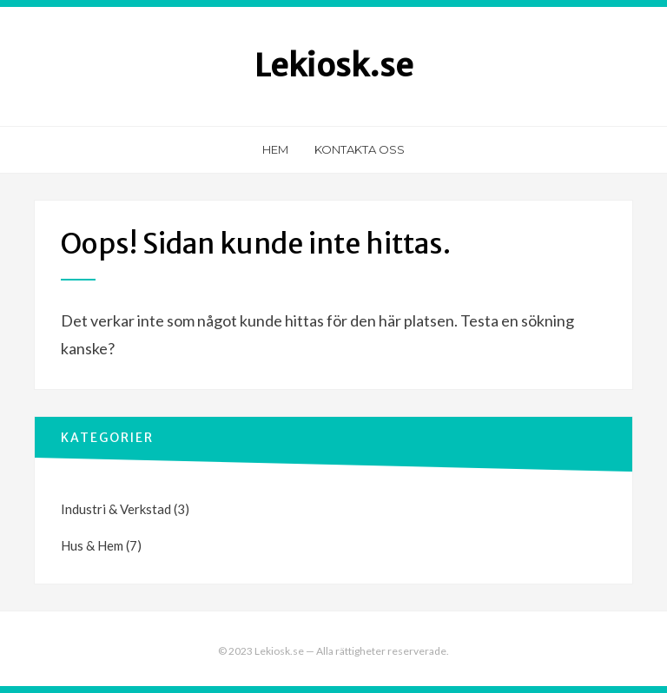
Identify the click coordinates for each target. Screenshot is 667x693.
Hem (275, 149)
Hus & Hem (92, 545)
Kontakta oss (359, 149)
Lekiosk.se (333, 65)
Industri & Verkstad (116, 509)
